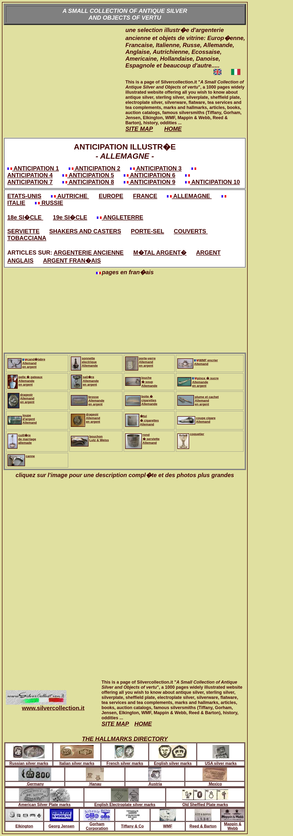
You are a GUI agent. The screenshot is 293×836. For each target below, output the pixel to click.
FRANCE (145, 196)
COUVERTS (191, 231)
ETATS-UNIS (24, 196)
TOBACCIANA (26, 238)
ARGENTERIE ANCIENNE (88, 252)
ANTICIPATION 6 (149, 175)
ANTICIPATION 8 (88, 182)
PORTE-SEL (147, 231)
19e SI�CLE (70, 217)
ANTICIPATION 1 (33, 168)
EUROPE (111, 196)
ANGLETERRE (120, 217)
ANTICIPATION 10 (212, 182)
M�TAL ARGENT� (160, 252)
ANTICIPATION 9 (149, 182)
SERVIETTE (23, 231)
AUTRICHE (70, 196)
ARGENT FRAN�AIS (72, 260)
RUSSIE (49, 202)
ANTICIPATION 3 (156, 168)
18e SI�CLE (25, 217)
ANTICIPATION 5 (88, 175)
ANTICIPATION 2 (94, 168)
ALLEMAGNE (189, 196)
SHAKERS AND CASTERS (85, 231)
